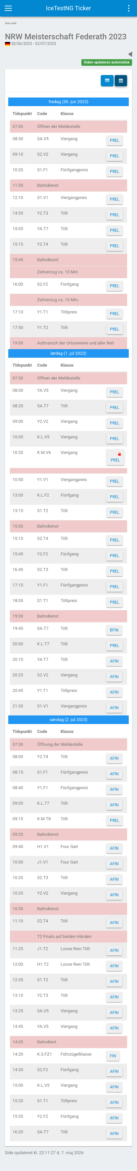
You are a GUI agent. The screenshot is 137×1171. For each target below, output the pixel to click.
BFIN (114, 630)
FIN (113, 1056)
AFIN (114, 661)
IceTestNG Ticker (68, 8)
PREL (114, 140)
